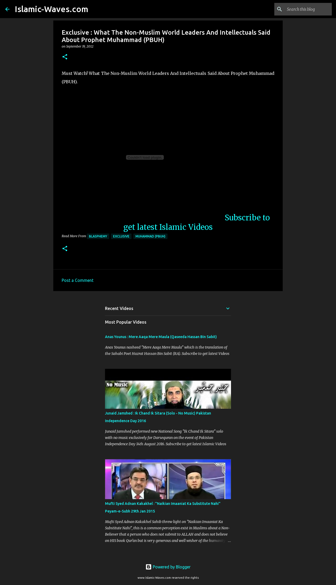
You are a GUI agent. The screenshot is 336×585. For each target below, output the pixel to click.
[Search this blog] (304, 9)
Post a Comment (77, 280)
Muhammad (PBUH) (150, 236)
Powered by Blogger (168, 567)
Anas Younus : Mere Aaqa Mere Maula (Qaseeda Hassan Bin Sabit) (161, 337)
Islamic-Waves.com (51, 9)
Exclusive (121, 236)
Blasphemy (98, 236)
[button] (65, 57)
